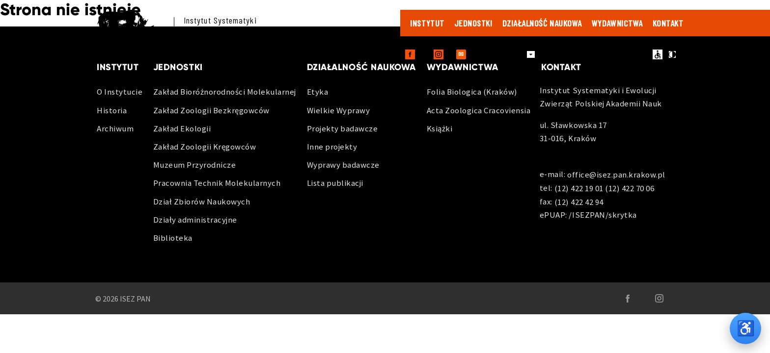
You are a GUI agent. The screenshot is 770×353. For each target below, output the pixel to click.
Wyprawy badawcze (343, 164)
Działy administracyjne (195, 219)
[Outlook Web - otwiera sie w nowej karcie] (461, 54)
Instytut (427, 23)
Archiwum (115, 128)
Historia (112, 110)
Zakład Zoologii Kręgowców (204, 146)
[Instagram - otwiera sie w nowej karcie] (438, 54)
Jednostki (473, 23)
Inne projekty (332, 146)
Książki (440, 128)
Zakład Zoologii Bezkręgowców (211, 110)
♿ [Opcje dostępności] (746, 328)
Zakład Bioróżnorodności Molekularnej (224, 91)
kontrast (672, 54)
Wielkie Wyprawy (338, 110)
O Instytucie (119, 91)
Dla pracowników (499, 54)
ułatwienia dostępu (657, 54)
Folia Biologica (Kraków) (472, 91)
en (641, 54)
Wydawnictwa (617, 23)
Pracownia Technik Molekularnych (217, 182)
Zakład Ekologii (182, 128)
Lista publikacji (335, 182)
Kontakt (668, 23)
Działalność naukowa (542, 23)
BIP (623, 54)
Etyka (318, 91)
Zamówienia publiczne (576, 54)
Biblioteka (172, 237)
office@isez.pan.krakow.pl (616, 175)
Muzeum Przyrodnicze (194, 164)
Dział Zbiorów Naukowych (201, 201)
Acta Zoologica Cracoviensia (479, 110)
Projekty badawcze (342, 128)
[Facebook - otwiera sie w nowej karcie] (410, 54)
